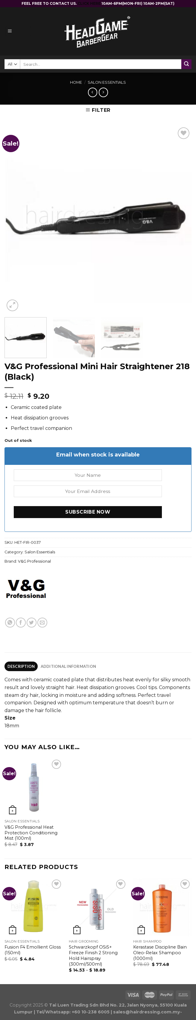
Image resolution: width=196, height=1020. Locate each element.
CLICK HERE (89, 3)
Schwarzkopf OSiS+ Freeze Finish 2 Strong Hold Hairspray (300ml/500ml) (93, 955)
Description (21, 666)
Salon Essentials (107, 82)
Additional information (68, 666)
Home (76, 82)
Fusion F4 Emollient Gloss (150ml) (32, 949)
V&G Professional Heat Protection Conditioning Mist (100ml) (30, 832)
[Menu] (18, 31)
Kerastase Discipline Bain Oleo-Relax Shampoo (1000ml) (160, 952)
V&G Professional (34, 561)
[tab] (21, 666)
